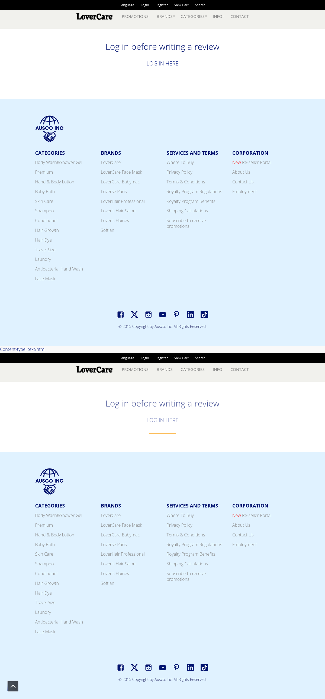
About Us (241, 172)
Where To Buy (180, 162)
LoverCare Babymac (120, 182)
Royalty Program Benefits (191, 201)
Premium (44, 172)
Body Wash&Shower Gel (58, 162)
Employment (244, 191)
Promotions (135, 16)
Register (162, 5)
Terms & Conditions (186, 182)
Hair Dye (43, 240)
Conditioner (46, 220)
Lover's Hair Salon (118, 211)
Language (127, 5)
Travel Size (45, 250)
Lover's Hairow (115, 220)
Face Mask (45, 279)
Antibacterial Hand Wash (59, 269)
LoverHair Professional (123, 201)
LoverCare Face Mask (121, 172)
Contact (239, 16)
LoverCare (111, 162)
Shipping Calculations (187, 211)
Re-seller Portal (252, 162)
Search (200, 5)
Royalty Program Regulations (194, 191)
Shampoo (44, 211)
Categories (193, 16)
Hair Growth (47, 230)
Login (145, 5)
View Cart (181, 5)
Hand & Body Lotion (55, 182)
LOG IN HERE (162, 63)
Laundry (43, 259)
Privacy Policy (179, 172)
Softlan (107, 230)
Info (217, 16)
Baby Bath (45, 191)
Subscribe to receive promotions (186, 223)
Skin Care (44, 201)
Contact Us (243, 182)
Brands (165, 16)
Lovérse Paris (114, 191)
